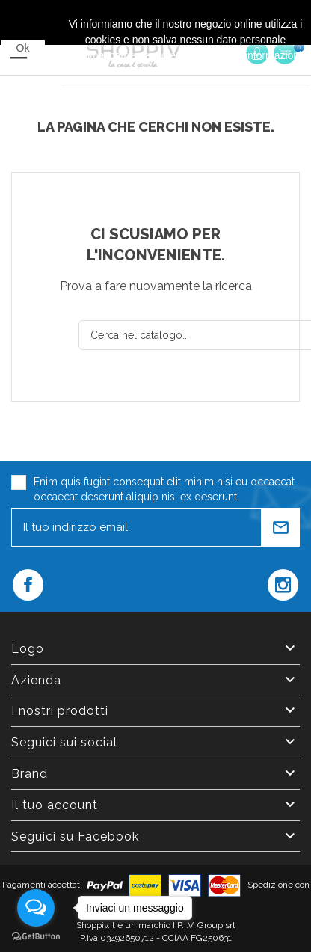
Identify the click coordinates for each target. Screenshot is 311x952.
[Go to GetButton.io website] (36, 937)
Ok (23, 48)
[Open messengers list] (36, 908)
